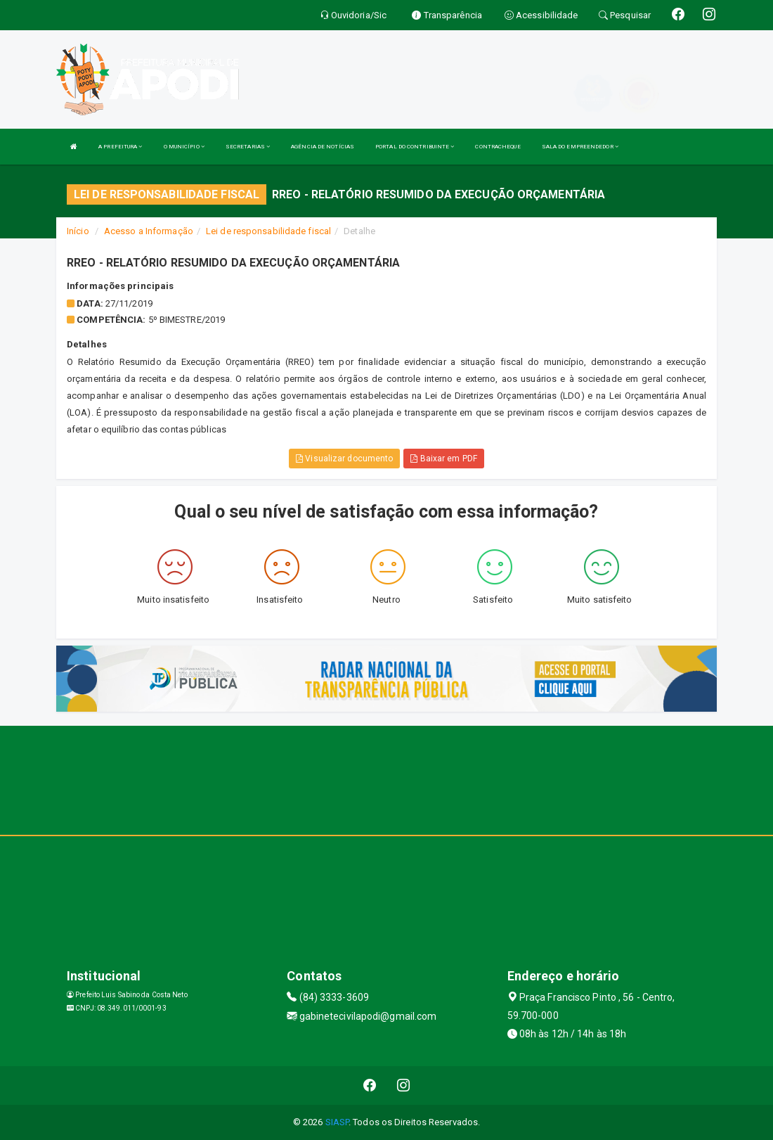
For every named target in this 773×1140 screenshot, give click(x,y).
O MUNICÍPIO (184, 146)
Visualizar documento (344, 458)
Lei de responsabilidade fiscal (268, 231)
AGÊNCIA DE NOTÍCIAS (322, 146)
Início (78, 231)
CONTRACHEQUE (497, 146)
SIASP (337, 1122)
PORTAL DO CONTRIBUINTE (414, 146)
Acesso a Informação (148, 231)
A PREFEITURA (120, 146)
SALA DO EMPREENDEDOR (580, 146)
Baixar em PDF (443, 458)
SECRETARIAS (248, 146)
